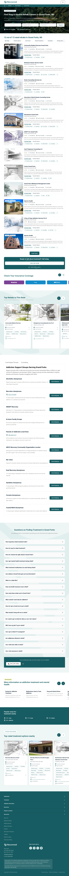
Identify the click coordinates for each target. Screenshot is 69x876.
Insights (6, 834)
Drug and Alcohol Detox (53, 691)
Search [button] (61, 25)
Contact (6, 828)
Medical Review (7, 823)
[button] (44, 20)
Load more (34, 253)
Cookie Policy (62, 872)
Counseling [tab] (24, 362)
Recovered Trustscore (9, 831)
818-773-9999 (11, 394)
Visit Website (56, 381)
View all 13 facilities (9, 29)
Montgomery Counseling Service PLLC (44, 323)
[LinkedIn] (41, 848)
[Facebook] (30, 848)
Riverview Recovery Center (12, 757)
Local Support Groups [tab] (11, 362)
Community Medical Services (13, 323)
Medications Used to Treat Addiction (33, 692)
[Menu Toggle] (63, 2)
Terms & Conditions (53, 872)
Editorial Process (8, 820)
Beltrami (11, 720)
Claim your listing (8, 839)
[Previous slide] (59, 274)
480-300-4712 (11, 435)
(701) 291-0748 (34, 263)
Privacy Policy (44, 872)
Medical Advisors (8, 826)
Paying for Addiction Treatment (11, 692)
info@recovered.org (8, 854)
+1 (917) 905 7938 (8, 856)
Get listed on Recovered (24, 29)
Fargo (31, 718)
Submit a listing (7, 837)
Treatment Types (27, 54)
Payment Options (36, 54)
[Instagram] (34, 848)
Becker (53, 718)
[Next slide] (63, 274)
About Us (6, 818)
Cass (10, 718)
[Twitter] (37, 848)
